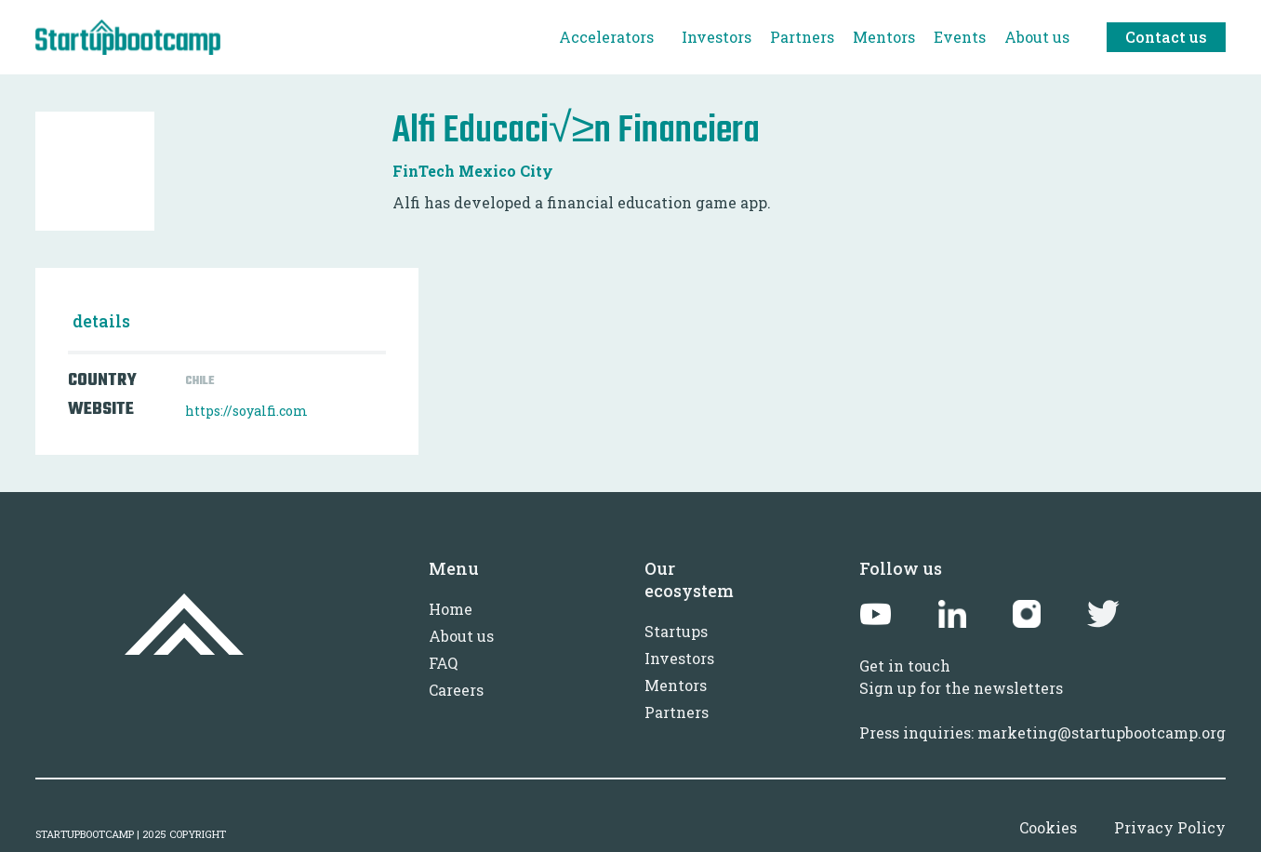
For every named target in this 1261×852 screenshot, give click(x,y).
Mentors (675, 685)
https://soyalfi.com (246, 410)
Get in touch (904, 665)
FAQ (443, 662)
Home (450, 609)
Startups (676, 631)
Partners (676, 712)
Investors (679, 658)
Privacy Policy (1170, 827)
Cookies (1048, 827)
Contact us (1166, 37)
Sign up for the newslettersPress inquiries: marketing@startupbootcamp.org (1042, 710)
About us (461, 636)
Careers (456, 689)
